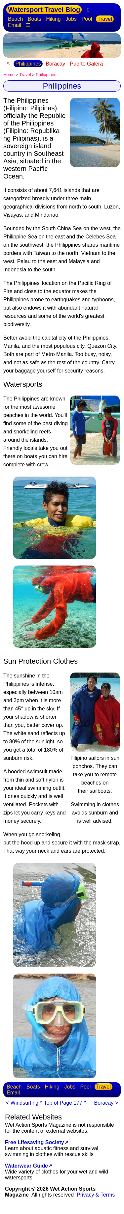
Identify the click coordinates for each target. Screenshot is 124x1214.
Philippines (28, 64)
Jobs (71, 19)
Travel (105, 19)
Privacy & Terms (96, 1195)
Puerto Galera (86, 64)
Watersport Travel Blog (44, 9)
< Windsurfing (22, 1103)
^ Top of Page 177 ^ (63, 1103)
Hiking (53, 19)
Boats (34, 19)
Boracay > (106, 1103)
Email (14, 25)
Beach (15, 19)
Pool (86, 19)
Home (9, 74)
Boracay (55, 64)
